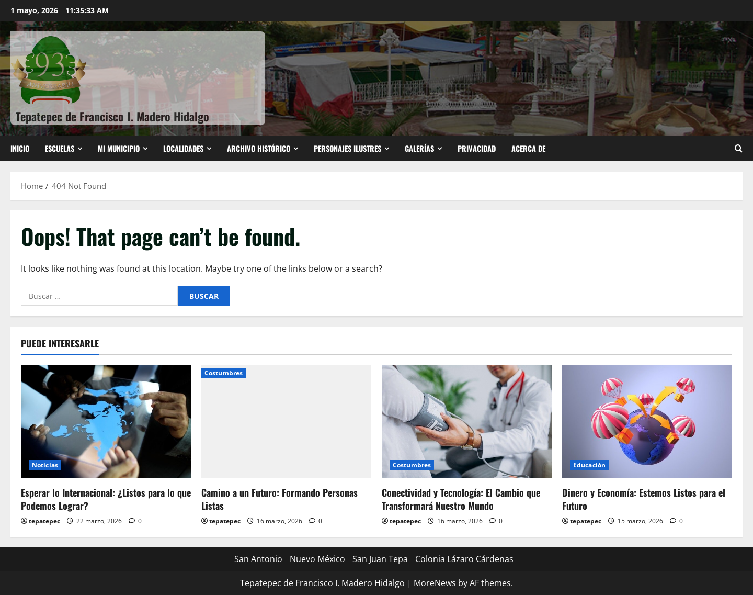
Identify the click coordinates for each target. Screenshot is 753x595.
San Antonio (258, 559)
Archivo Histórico (258, 148)
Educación (589, 465)
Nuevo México (317, 559)
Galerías (419, 148)
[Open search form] (739, 148)
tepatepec (44, 521)
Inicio (19, 148)
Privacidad (477, 148)
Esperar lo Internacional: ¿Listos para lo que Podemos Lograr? (106, 499)
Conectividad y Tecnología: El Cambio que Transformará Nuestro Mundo (461, 499)
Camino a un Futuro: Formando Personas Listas (279, 499)
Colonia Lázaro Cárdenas (464, 559)
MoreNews (435, 583)
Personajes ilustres (347, 148)
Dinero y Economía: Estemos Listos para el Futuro (643, 499)
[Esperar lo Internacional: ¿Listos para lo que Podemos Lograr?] (106, 422)
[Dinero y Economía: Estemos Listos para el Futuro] (647, 422)
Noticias (45, 465)
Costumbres (223, 372)
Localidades (183, 148)
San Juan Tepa (380, 559)
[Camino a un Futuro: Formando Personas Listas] (286, 422)
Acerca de (528, 148)
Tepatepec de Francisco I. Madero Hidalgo (112, 116)
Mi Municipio (119, 148)
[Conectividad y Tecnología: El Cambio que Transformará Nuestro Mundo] (467, 422)
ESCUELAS (59, 148)
